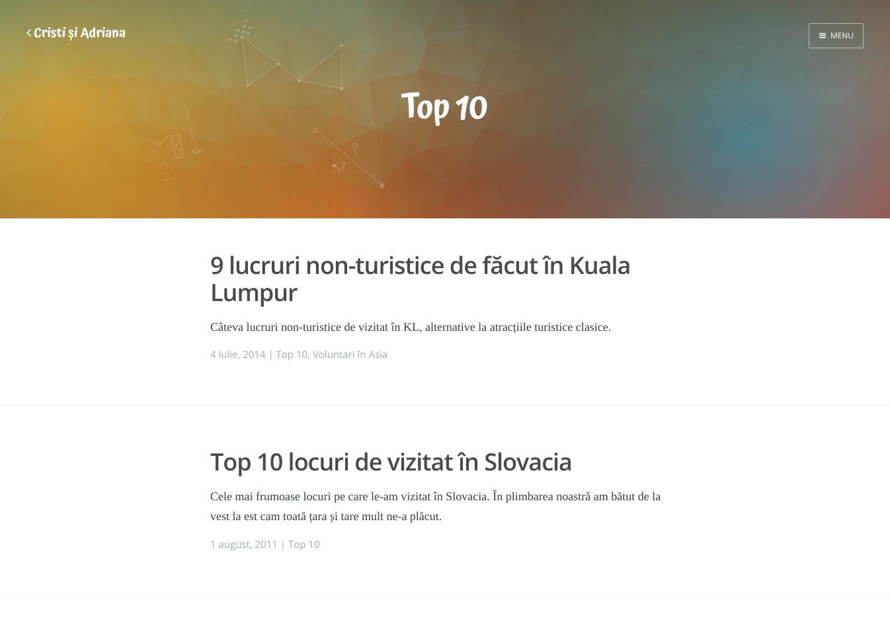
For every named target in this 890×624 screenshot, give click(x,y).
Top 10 (292, 354)
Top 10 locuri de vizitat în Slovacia (391, 461)
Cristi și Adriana (76, 33)
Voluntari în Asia (350, 354)
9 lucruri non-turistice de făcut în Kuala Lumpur (420, 278)
